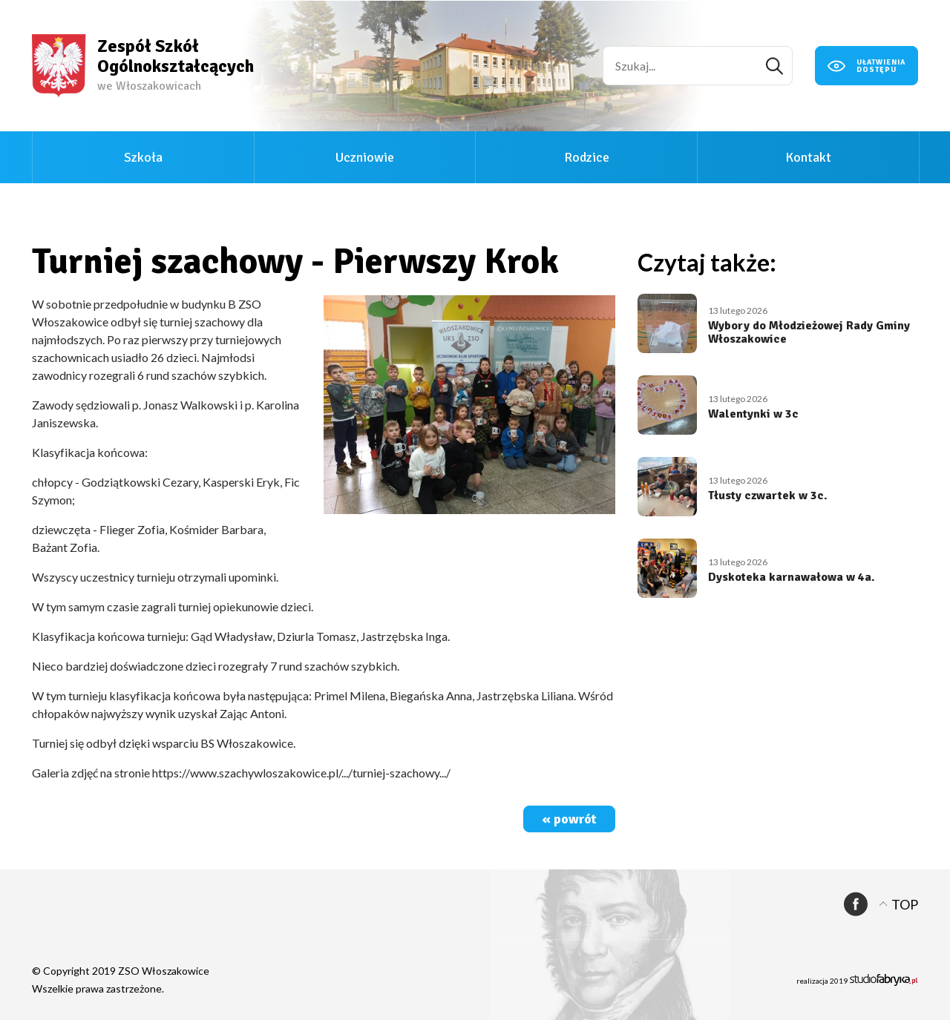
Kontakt (808, 157)
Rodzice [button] (586, 157)
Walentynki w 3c (753, 414)
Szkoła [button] (143, 157)
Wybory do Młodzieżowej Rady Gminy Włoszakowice (809, 332)
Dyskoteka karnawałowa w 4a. (791, 577)
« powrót (569, 819)
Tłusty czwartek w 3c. (768, 495)
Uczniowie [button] (364, 157)
